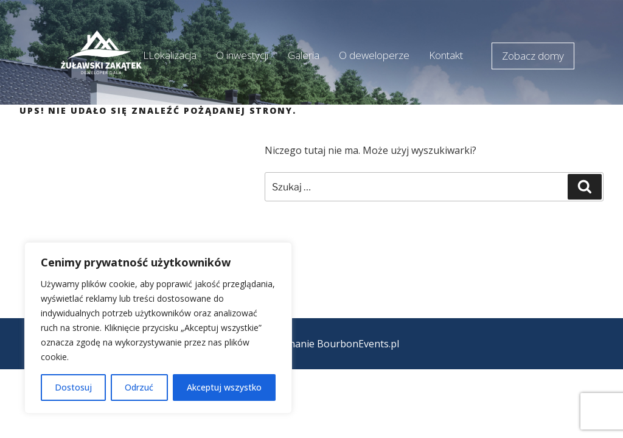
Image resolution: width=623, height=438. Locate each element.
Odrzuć (139, 387)
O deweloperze (374, 55)
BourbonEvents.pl (358, 343)
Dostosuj (73, 387)
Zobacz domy (533, 56)
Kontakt (446, 55)
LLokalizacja (170, 55)
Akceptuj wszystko (224, 387)
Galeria (303, 55)
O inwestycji (242, 55)
